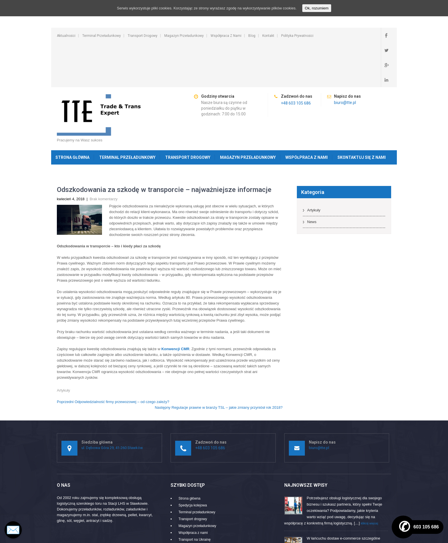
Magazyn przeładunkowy (184, 35)
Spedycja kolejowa (193, 461)
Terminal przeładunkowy (101, 35)
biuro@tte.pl (345, 58)
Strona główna (72, 113)
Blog (251, 35)
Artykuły (63, 346)
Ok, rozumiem (317, 8)
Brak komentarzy (104, 154)
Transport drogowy (142, 35)
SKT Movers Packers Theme (367, 536)
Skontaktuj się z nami (361, 113)
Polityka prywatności (297, 35)
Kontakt (268, 35)
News (312, 177)
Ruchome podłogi (192, 502)
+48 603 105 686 (296, 58)
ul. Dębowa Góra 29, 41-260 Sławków (112, 403)
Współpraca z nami (226, 35)
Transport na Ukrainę (195, 495)
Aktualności (66, 35)
